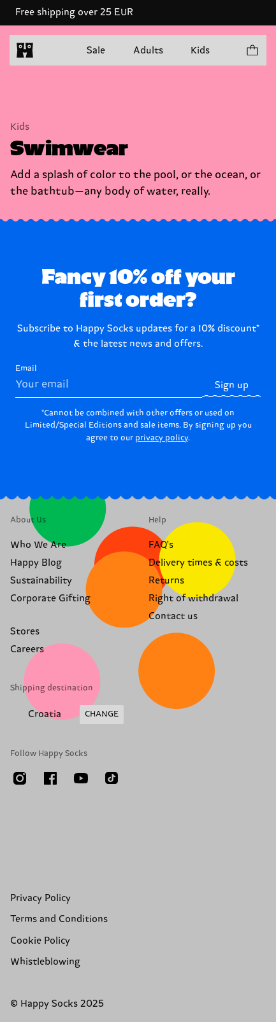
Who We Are (38, 545)
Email (108, 380)
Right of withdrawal (193, 598)
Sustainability (41, 580)
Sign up (232, 385)
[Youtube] (81, 778)
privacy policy (161, 437)
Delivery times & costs (198, 562)
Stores (25, 631)
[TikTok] (111, 778)
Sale (96, 50)
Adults (148, 50)
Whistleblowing (45, 961)
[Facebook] (50, 778)
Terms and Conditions (59, 919)
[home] (25, 50)
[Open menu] (49, 50)
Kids (200, 50)
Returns (166, 580)
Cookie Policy (40, 940)
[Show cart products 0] (251, 50)
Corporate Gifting (50, 598)
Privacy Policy (40, 898)
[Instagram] (19, 778)
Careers (27, 649)
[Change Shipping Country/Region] (67, 714)
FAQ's (161, 545)
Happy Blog (36, 562)
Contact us (173, 616)
